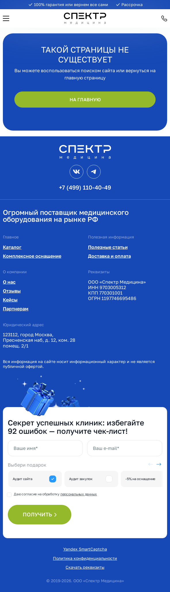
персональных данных (78, 494)
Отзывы (12, 291)
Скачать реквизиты (85, 567)
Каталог (12, 247)
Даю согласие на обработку (55, 494)
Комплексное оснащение (32, 256)
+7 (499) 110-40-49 (85, 187)
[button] (6, 18)
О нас (9, 282)
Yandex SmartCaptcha (85, 549)
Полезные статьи (108, 247)
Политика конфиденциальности (85, 558)
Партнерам (15, 309)
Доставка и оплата (109, 256)
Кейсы (10, 300)
